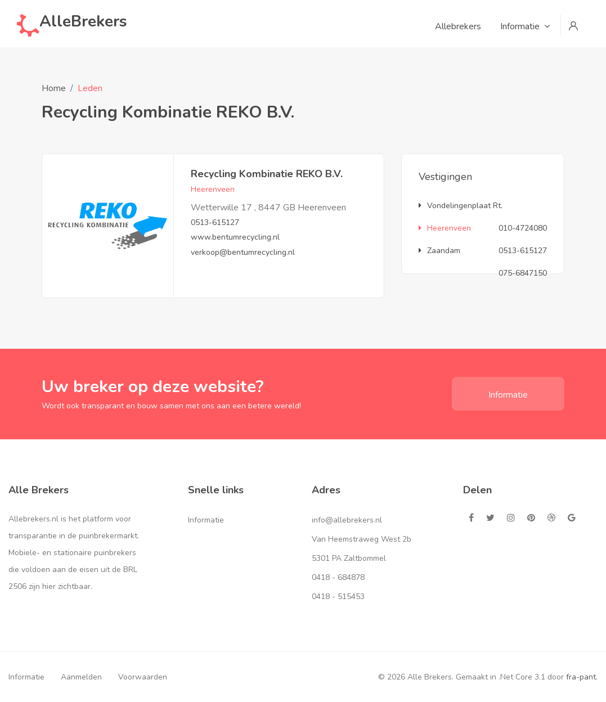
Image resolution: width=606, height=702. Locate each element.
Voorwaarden (142, 677)
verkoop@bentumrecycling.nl (243, 252)
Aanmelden (81, 677)
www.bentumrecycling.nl (235, 237)
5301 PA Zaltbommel (349, 558)
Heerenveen (445, 228)
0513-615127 (215, 222)
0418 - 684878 (338, 577)
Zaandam (439, 250)
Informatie (508, 395)
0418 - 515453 (338, 596)
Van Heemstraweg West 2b (361, 539)
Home (54, 88)
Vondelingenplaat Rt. (460, 205)
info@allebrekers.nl (347, 520)
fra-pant (581, 677)
